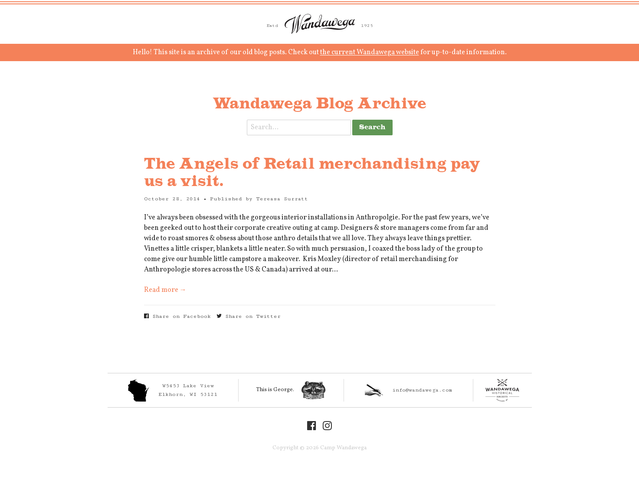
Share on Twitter (248, 316)
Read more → (165, 290)
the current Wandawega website (369, 52)
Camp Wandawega (320, 24)
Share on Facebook (177, 316)
